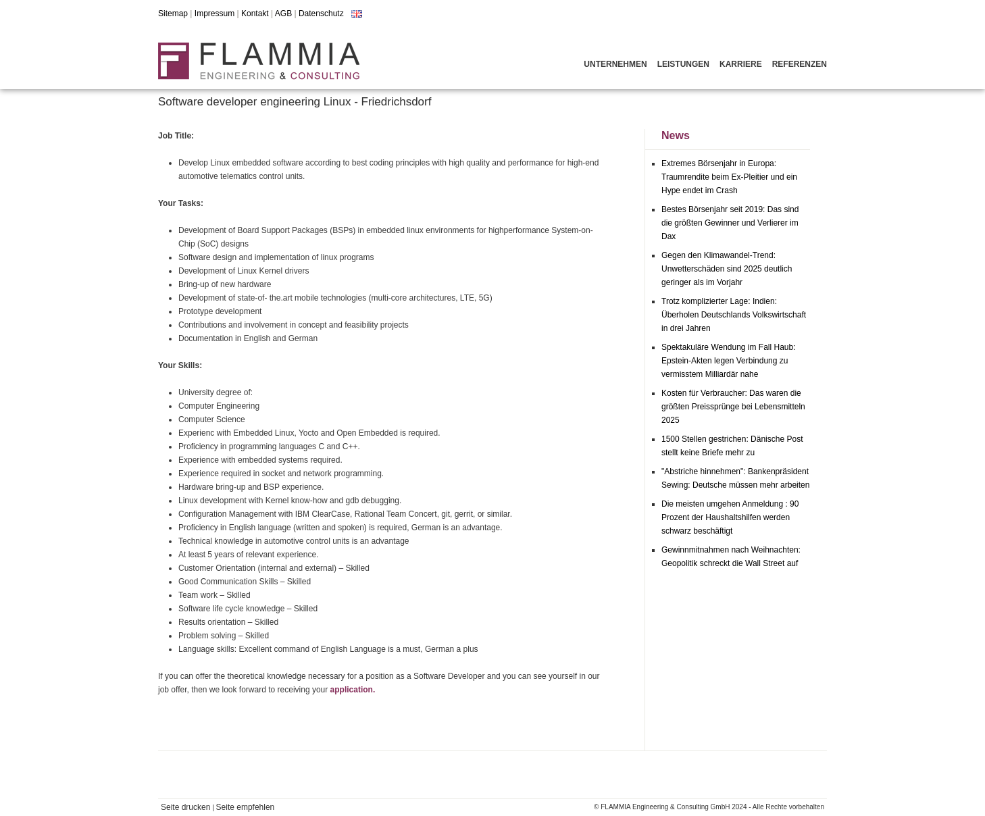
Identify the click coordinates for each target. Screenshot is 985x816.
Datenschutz (321, 13)
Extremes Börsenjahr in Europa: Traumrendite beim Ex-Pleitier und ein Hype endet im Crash (729, 177)
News (675, 135)
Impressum (214, 13)
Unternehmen (615, 64)
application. (353, 689)
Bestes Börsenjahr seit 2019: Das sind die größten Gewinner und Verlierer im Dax (730, 223)
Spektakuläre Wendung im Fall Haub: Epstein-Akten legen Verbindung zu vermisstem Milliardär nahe (728, 360)
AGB (283, 13)
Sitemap (173, 13)
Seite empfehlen (245, 807)
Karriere (740, 64)
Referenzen (799, 64)
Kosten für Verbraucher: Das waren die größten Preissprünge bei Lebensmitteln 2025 (733, 406)
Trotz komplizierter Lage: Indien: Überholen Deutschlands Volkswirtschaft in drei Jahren (733, 315)
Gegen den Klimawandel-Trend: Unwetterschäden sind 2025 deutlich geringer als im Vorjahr (726, 269)
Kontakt (255, 13)
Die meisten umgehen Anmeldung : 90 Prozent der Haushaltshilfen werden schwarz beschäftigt (730, 517)
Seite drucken (185, 807)
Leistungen (683, 64)
